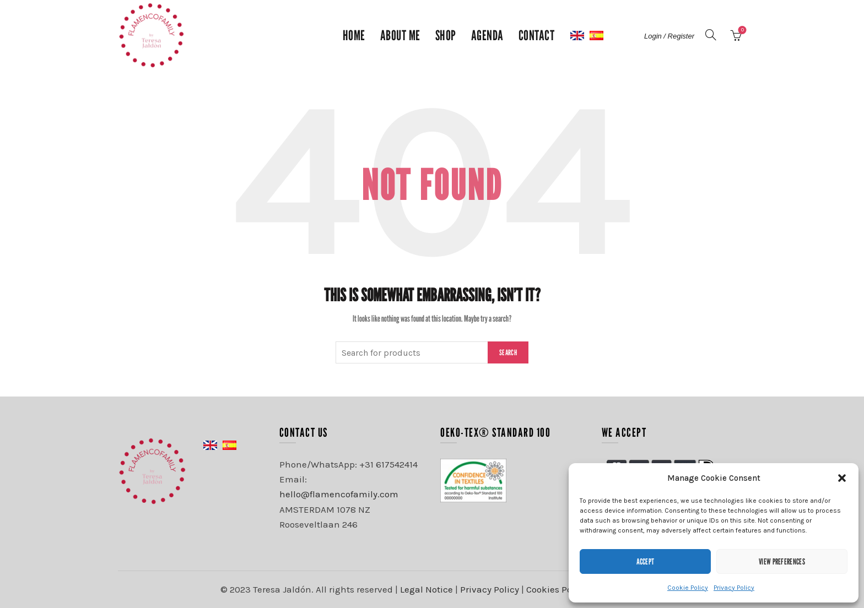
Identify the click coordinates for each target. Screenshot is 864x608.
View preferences (782, 561)
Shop (445, 35)
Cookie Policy (687, 587)
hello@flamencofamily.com (338, 494)
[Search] (711, 34)
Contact (537, 35)
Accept (645, 561)
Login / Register (669, 36)
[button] (841, 478)
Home (354, 35)
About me (400, 35)
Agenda (487, 35)
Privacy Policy (734, 587)
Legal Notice (426, 589)
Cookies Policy (556, 589)
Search (508, 352)
